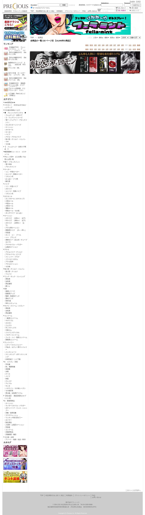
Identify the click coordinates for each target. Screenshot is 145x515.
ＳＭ (7, 141)
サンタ (8, 386)
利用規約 (60, 11)
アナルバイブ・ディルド (14, 252)
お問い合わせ (92, 11)
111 (130, 45)
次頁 (134, 45)
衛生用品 (9, 422)
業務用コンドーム (12, 340)
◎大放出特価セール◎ (12, 110)
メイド (8, 376)
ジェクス (9, 325)
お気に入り (134, 10)
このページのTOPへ (133, 490)
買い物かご (121, 8)
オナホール (9, 130)
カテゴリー (8, 99)
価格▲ (101, 37)
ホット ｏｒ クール (14, 235)
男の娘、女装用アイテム (14, 393)
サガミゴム (9, 320)
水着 (7, 371)
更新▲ (112, 37)
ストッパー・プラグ (12, 257)
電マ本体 (9, 164)
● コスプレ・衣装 (11, 362)
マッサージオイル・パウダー (16, 405)
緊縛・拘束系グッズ (12, 296)
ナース (8, 374)
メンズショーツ (11, 352)
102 (95, 45)
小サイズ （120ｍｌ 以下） (16, 218)
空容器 (8, 232)
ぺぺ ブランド (11, 237)
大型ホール (9, 206)
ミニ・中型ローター (12, 172)
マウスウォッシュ (12, 415)
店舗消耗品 (9, 432)
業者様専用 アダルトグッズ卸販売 (15, 11)
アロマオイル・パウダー (14, 244)
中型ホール (9, 203)
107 (114, 45)
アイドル (9, 383)
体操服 (8, 369)
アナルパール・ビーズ (13, 254)
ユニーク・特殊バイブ (13, 191)
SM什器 (8, 301)
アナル (6, 249)
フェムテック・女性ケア (14, 115)
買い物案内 (121, 10)
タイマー (9, 420)
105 (107, 45)
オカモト (9, 323)
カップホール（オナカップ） (16, 199)
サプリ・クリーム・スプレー (14, 306)
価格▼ (106, 37)
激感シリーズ (10, 291)
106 (110, 45)
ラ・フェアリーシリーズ (14, 118)
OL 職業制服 (11, 367)
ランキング (8, 44)
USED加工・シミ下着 (13, 359)
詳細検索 (72, 5)
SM (5, 289)
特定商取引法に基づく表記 (45, 11)
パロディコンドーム (12, 335)
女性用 (8, 281)
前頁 (91, 45)
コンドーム (8, 316)
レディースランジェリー (14, 345)
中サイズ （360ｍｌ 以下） (16, 220)
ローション (9, 127)
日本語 (138, 1)
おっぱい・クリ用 (12, 179)
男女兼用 (9, 284)
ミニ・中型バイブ (12, 186)
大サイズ (9, 189)
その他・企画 (9, 437)
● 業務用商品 (9, 401)
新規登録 (82, 5)
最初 (86, 45)
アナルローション (12, 264)
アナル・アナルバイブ (13, 137)
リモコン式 (9, 176)
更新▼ (118, 37)
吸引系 (8, 181)
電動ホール (9, 208)
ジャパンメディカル (12, 332)
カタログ (7, 442)
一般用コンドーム (12, 318)
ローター (9, 132)
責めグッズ (9, 298)
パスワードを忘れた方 (93, 5)
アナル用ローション (12, 228)
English (132, 1)
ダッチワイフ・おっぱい (14, 213)
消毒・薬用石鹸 (11, 413)
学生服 (8, 364)
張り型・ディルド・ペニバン (16, 139)
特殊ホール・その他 (12, 211)
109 (122, 45)
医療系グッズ (10, 294)
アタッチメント (11, 167)
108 (118, 45)
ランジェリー (9, 342)
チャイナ (9, 381)
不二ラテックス (11, 328)
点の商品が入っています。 (108, 10)
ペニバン (9, 274)
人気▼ (95, 37)
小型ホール (9, 201)
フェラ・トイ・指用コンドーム (16, 337)
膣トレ (8, 286)
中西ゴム (9, 330)
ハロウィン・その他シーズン (16, 388)
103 (99, 45)
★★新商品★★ (9, 102)
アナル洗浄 (9, 261)
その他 (8, 144)
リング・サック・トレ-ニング (14, 276)
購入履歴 (134, 8)
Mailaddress (105, 3)
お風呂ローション (12, 247)
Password (127, 3)
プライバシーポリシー (72, 11)
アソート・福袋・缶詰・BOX (16, 439)
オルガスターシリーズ (13, 125)
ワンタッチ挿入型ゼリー (14, 417)
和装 (7, 379)
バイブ (8, 134)
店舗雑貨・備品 (11, 434)
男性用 (8, 279)
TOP (32, 11)
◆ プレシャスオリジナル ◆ (15, 113)
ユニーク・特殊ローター (14, 174)
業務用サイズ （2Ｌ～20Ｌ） (16, 230)
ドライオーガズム (12, 259)
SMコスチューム (11, 303)
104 (103, 45)
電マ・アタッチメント (12, 162)
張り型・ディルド (12, 271)
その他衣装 (9, 391)
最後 (138, 45)
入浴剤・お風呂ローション (15, 425)
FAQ (84, 11)
